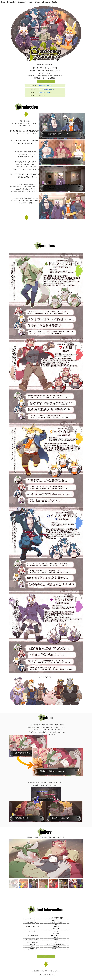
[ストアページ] (46, 81)
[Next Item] (81, 858)
